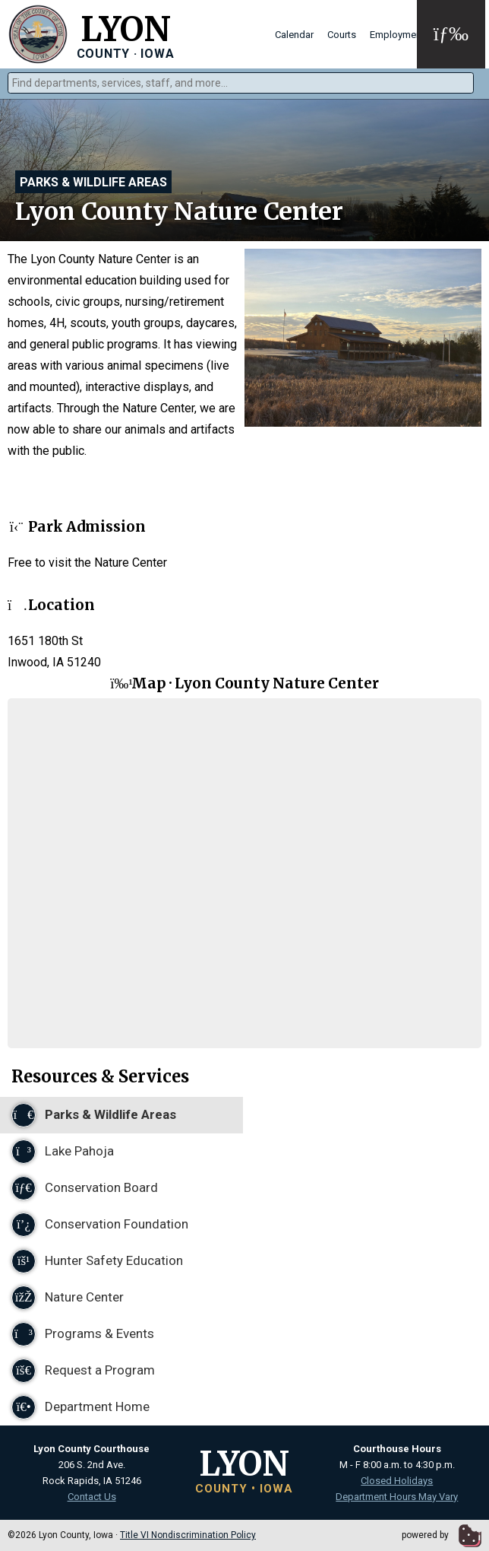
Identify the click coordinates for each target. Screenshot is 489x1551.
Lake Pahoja (62, 1151)
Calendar (294, 34)
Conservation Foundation (99, 1225)
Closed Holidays (397, 1480)
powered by (441, 1535)
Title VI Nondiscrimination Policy (188, 1535)
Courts (341, 34)
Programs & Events (82, 1334)
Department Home (80, 1407)
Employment (397, 34)
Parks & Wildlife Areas (93, 182)
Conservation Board (84, 1188)
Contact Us (92, 1496)
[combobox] (241, 83)
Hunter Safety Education (97, 1261)
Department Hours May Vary (397, 1496)
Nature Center (67, 1298)
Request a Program (83, 1371)
